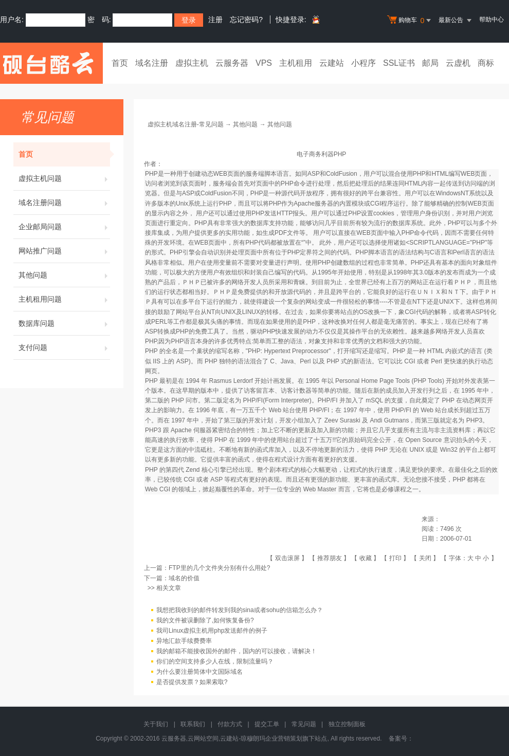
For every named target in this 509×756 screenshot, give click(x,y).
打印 (395, 558)
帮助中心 (491, 19)
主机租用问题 (64, 299)
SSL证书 (399, 63)
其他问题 (64, 275)
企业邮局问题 (64, 227)
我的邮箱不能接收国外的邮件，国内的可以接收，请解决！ (236, 651)
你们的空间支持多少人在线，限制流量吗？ (215, 661)
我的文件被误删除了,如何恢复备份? (205, 620)
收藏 (365, 558)
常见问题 (304, 724)
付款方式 (229, 724)
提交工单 (266, 724)
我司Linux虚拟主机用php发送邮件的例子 (212, 630)
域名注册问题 (64, 202)
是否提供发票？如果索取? (192, 682)
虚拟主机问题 (64, 178)
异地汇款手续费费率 (184, 640)
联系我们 (192, 724)
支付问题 (64, 347)
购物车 (410, 20)
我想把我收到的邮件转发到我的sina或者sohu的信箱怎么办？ (239, 610)
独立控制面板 (347, 724)
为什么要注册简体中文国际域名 (199, 671)
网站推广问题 (64, 251)
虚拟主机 (191, 63)
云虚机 (458, 63)
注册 (215, 19)
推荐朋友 (329, 558)
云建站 (331, 63)
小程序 (363, 63)
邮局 (430, 63)
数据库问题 (64, 323)
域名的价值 (184, 578)
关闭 (425, 558)
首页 (120, 63)
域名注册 (151, 63)
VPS (264, 63)
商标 (486, 63)
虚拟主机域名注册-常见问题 (186, 124)
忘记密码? (246, 19)
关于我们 (155, 724)
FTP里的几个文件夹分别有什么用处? (219, 567)
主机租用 (295, 63)
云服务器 (231, 63)
